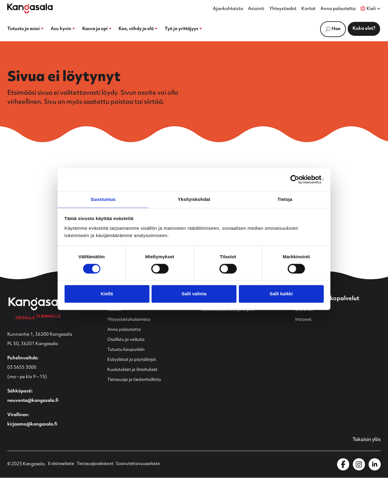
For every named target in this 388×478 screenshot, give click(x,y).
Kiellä (107, 294)
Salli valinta (194, 294)
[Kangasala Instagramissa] (359, 465)
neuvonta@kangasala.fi (33, 400)
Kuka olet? (364, 28)
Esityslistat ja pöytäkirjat (133, 359)
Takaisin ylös (365, 440)
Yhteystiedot (282, 9)
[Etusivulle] (30, 8)
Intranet (304, 319)
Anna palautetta (338, 9)
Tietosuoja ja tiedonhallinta (136, 380)
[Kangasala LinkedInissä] (375, 465)
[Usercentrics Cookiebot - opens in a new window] (297, 179)
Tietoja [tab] (285, 199)
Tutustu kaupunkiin (127, 349)
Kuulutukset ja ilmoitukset (134, 370)
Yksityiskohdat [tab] (194, 199)
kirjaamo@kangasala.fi (32, 424)
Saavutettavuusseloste (141, 465)
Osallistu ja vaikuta (127, 339)
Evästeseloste (61, 465)
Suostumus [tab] (103, 199)
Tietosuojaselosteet (97, 465)
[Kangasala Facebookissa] (343, 465)
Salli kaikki (281, 294)
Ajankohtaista (228, 9)
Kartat (308, 9)
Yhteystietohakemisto (130, 319)
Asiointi (256, 9)
